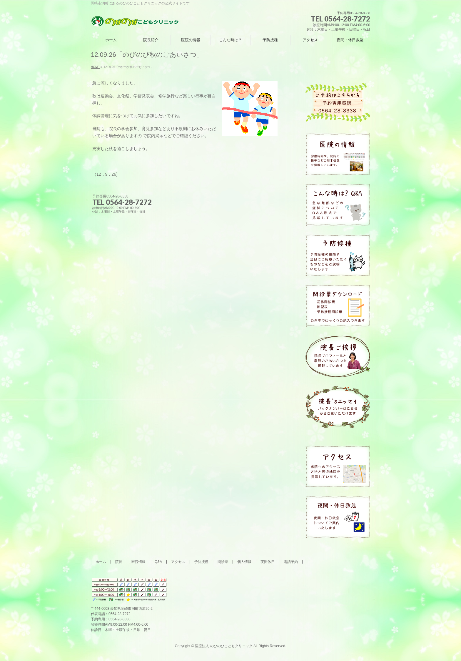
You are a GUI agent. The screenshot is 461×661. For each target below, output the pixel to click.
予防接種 (201, 562)
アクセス (178, 562)
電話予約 (291, 562)
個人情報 (244, 562)
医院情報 (138, 562)
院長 (118, 562)
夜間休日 (267, 562)
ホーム (101, 562)
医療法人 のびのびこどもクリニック (223, 646)
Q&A (158, 562)
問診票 (223, 562)
